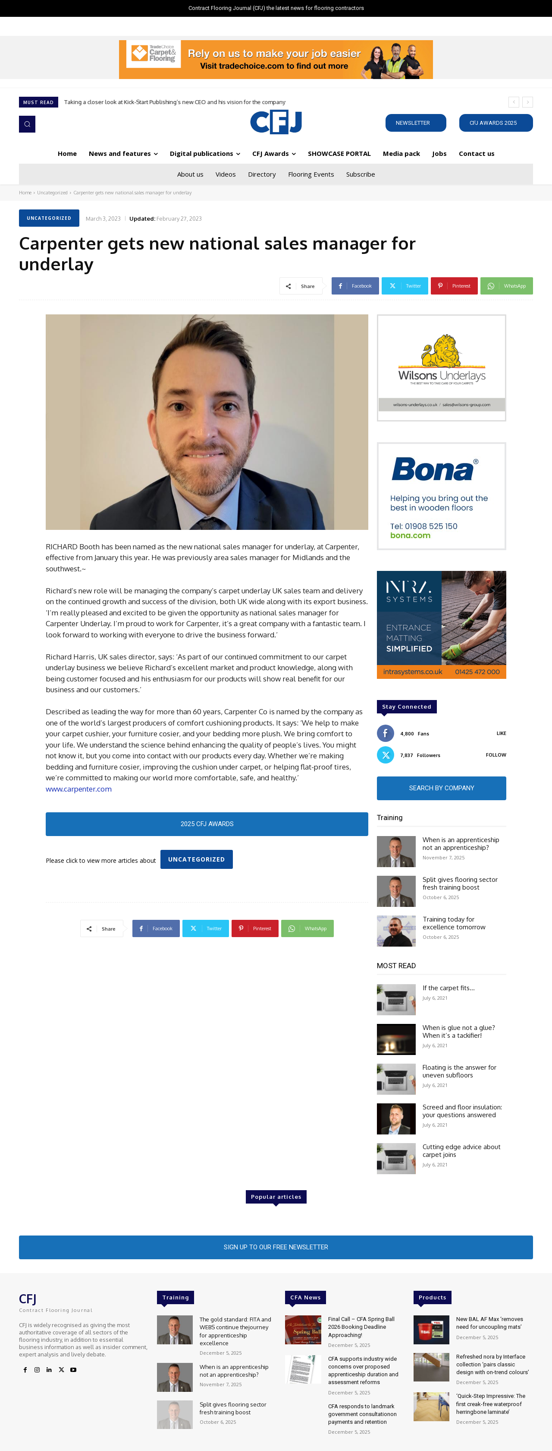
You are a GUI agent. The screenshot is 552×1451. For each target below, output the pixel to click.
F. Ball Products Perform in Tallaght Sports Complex (130, 101)
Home (25, 193)
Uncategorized (52, 193)
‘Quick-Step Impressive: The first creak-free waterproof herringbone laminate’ (490, 1404)
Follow (496, 755)
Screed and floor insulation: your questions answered (462, 1111)
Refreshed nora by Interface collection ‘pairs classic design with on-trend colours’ (492, 1364)
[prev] (513, 102)
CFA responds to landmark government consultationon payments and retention (362, 1414)
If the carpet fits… (449, 988)
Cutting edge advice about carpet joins (462, 1151)
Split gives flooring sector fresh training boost (460, 883)
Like (501, 733)
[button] (27, 124)
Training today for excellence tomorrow (454, 923)
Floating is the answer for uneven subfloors (459, 1071)
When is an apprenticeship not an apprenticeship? (461, 844)
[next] (527, 102)
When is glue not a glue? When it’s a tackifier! (459, 1031)
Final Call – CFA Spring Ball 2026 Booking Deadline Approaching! (361, 1327)
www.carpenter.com (79, 788)
